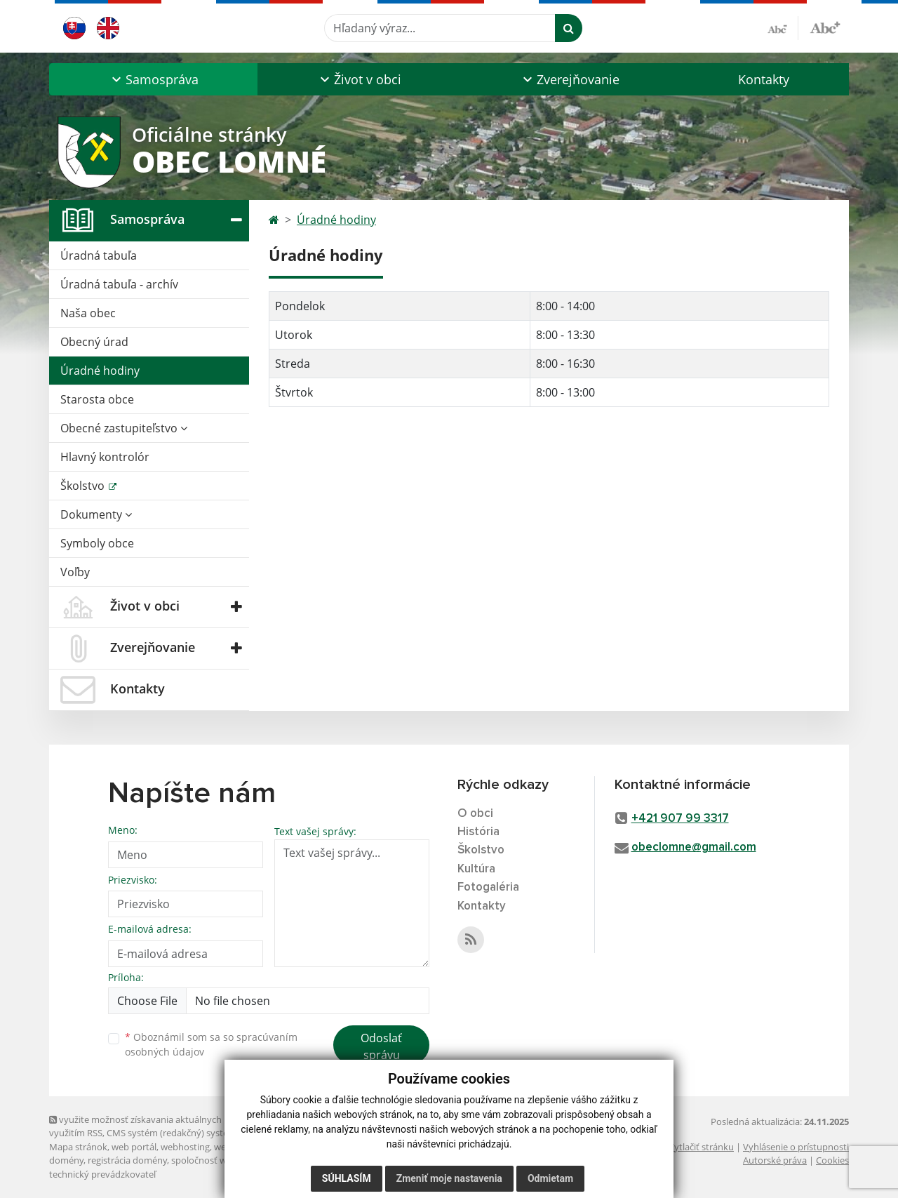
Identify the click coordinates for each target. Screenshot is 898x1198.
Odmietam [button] (550, 1178)
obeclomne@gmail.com (693, 847)
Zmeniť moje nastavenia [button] (449, 1178)
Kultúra (476, 869)
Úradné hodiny (100, 370)
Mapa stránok (78, 1146)
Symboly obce (97, 543)
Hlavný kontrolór (104, 457)
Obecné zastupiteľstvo (123, 428)
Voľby (75, 572)
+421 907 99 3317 (680, 819)
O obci (475, 814)
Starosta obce (97, 399)
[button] (153, 79)
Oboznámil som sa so (211, 1044)
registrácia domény (127, 1160)
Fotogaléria (488, 887)
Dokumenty (96, 514)
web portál (134, 1146)
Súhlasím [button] (346, 1178)
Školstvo (83, 485)
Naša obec (88, 313)
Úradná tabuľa (98, 255)
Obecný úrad (94, 342)
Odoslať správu (381, 1046)
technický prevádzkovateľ (102, 1174)
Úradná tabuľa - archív (119, 284)
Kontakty (763, 79)
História (478, 832)
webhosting (185, 1146)
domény (66, 1160)
